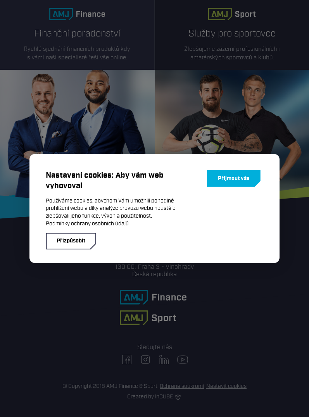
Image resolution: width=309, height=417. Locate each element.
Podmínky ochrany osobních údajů (87, 223)
